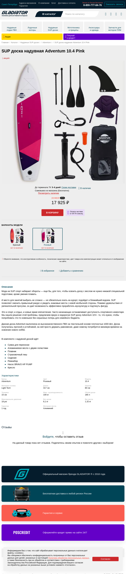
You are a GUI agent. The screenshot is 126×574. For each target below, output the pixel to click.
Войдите (48, 436)
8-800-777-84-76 (92, 5)
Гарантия (23, 6)
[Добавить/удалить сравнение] (71, 271)
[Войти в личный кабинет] (116, 14)
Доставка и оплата (66, 3)
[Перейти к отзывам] (86, 271)
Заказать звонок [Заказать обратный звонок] (114, 4)
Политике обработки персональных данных (68, 558)
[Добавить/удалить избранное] (47, 271)
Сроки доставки (69, 187)
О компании (43, 3)
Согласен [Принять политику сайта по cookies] (105, 559)
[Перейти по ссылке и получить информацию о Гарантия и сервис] (63, 513)
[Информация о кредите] (75, 212)
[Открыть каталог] (49, 14)
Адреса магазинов (27, 3)
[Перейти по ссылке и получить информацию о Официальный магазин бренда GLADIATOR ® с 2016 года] (63, 474)
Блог (54, 3)
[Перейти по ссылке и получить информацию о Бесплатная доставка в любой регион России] (63, 493)
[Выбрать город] (10, 4)
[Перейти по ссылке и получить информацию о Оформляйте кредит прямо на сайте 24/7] (63, 532)
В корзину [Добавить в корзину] (52, 212)
